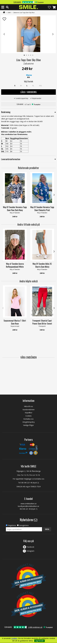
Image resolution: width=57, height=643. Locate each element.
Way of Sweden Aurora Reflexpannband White (15, 265)
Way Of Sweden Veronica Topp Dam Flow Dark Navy (15, 209)
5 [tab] (32, 55)
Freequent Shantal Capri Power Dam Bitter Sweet (42, 322)
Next (53, 34)
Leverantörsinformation (10, 159)
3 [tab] (28, 55)
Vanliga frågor (28, 425)
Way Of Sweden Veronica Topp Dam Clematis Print (42, 209)
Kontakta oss (28, 419)
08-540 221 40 (26, 482)
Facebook (30, 547)
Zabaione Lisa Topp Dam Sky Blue (24, 12)
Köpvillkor (28, 412)
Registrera (12, 525)
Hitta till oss (28, 406)
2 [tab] (26, 55)
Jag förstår (40, 641)
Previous (4, 34)
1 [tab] (24, 55)
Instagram (30, 551)
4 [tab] (30, 55)
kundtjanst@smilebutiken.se (28, 506)
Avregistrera (23, 525)
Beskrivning (5, 112)
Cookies (28, 416)
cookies (14, 638)
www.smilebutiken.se (29, 503)
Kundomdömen (29, 409)
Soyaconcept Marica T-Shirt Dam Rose (15, 322)
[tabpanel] (28, 34)
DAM (9, 12)
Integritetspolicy (28, 422)
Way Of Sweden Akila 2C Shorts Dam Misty (42, 265)
